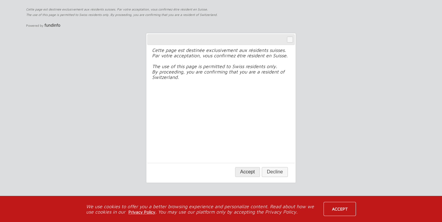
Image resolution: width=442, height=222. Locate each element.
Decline (275, 171)
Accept (340, 209)
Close (289, 39)
